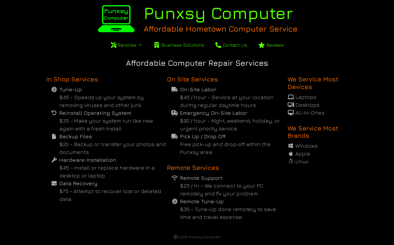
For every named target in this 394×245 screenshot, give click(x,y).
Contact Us (231, 45)
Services (129, 45)
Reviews (271, 45)
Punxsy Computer (218, 13)
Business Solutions (178, 45)
